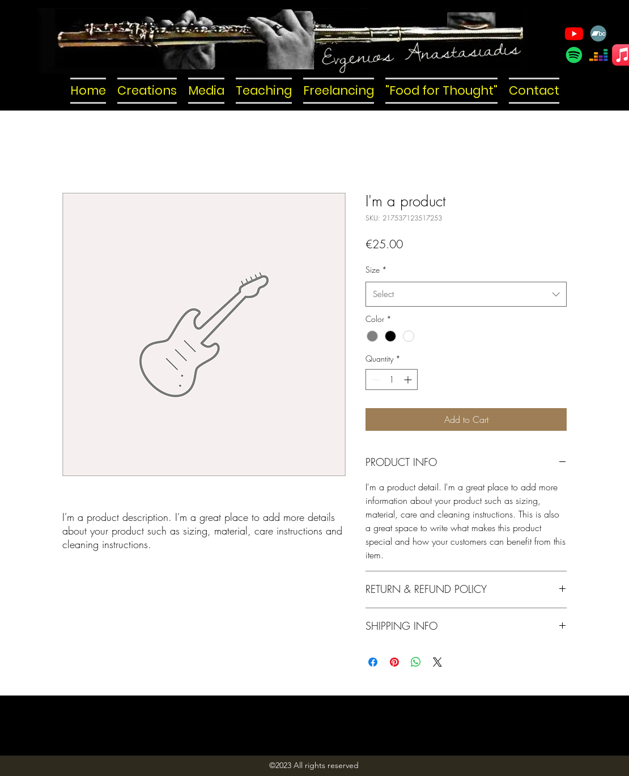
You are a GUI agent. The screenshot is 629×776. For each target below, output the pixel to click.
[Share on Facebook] (373, 662)
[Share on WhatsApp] (416, 662)
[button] (147, 91)
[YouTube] (574, 33)
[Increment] (409, 379)
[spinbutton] (391, 379)
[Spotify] (574, 55)
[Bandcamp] (598, 33)
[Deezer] (598, 55)
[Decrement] (374, 379)
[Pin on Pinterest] (394, 662)
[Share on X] (437, 662)
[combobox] (466, 294)
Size (376, 269)
